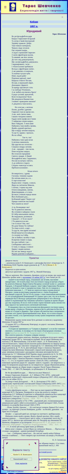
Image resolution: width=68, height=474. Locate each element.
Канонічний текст (20, 459)
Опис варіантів (21, 463)
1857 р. (34, 26)
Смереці (20, 471)
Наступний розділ (45, 452)
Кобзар (34, 21)
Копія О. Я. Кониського (21, 455)
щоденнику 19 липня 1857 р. (34, 277)
